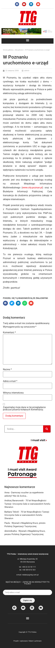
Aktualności (19, 50)
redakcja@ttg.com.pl (30, 575)
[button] (27, 40)
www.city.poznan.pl (32, 187)
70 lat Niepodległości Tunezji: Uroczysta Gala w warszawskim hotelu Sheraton (27, 503)
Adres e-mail (10, 381)
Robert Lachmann (35, 641)
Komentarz (9, 332)
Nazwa (7, 369)
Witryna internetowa (13, 393)
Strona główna (8, 50)
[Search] (46, 428)
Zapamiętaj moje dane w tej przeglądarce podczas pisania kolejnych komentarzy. (24, 408)
